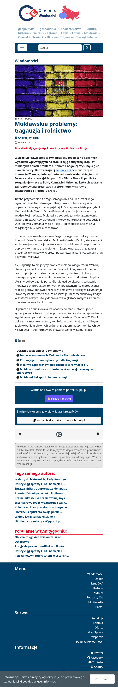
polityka (48, 148)
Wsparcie (97, 637)
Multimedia (95, 602)
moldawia (21, 148)
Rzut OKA (97, 583)
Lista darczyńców (67, 411)
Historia (98, 588)
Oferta (99, 627)
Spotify (98, 667)
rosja (83, 148)
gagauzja (35, 148)
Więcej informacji (45, 681)
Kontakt (98, 623)
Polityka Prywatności (89, 641)
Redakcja (97, 618)
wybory (60, 148)
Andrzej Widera (28, 138)
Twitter (98, 653)
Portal (99, 607)
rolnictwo (72, 148)
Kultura (98, 593)
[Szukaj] (60, 47)
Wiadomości (95, 574)
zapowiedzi (64, 170)
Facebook (97, 657)
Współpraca (95, 632)
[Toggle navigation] (22, 47)
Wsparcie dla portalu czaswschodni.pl (59, 420)
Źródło (21, 340)
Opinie (99, 579)
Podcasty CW (94, 597)
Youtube (97, 662)
